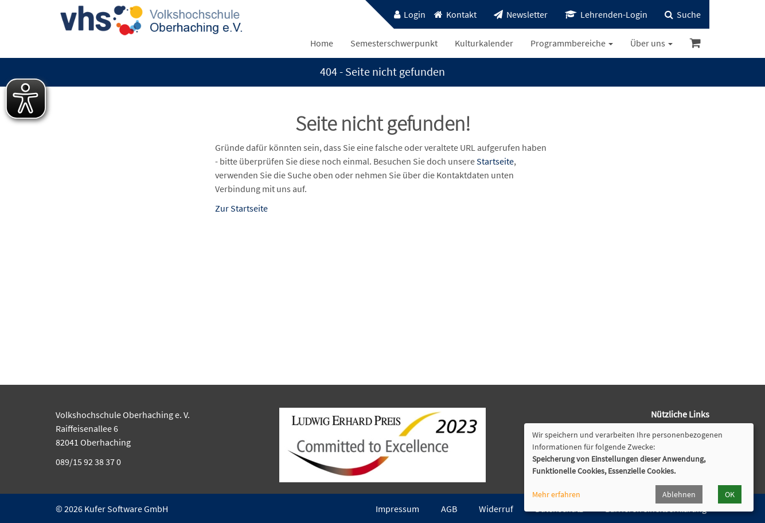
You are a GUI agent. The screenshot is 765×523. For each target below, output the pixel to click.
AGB (449, 508)
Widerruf (496, 508)
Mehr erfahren (556, 494)
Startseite (495, 161)
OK (730, 494)
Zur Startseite (241, 208)
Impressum (397, 508)
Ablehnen (679, 494)
